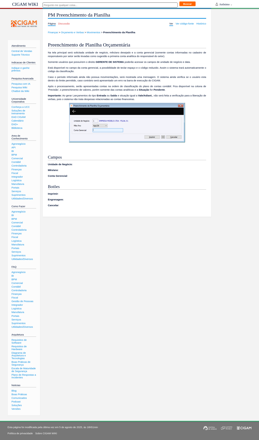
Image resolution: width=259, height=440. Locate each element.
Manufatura (17, 184)
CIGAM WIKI (25, 4)
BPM (14, 154)
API (13, 147)
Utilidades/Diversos (22, 198)
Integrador (17, 176)
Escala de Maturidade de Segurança (23, 370)
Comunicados (19, 398)
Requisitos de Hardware (19, 348)
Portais (15, 187)
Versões (15, 408)
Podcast (15, 401)
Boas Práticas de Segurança (20, 363)
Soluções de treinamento (18, 112)
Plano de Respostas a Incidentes (23, 376)
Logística (16, 180)
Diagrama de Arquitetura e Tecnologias (18, 355)
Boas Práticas (19, 394)
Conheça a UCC (20, 106)
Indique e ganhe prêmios (20, 69)
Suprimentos (18, 194)
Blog (13, 390)
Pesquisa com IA (20, 83)
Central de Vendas (21, 51)
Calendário (17, 120)
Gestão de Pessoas (22, 301)
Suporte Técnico (20, 54)
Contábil (16, 162)
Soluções (16, 405)
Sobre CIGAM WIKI (46, 433)
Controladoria (18, 165)
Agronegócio (18, 143)
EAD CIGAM (18, 117)
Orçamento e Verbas (72, 32)
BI (12, 151)
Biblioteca (16, 127)
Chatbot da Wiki (20, 91)
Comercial (17, 158)
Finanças (53, 32)
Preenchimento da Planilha (119, 32)
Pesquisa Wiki (19, 87)
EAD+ (14, 124)
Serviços (16, 191)
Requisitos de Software (19, 341)
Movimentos (93, 32)
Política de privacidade (20, 433)
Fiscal (14, 173)
